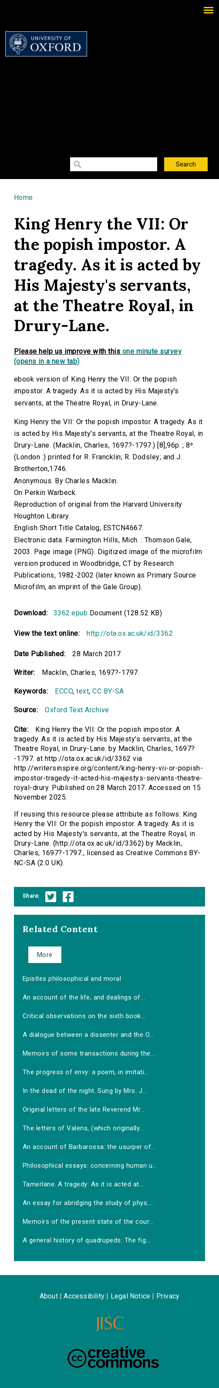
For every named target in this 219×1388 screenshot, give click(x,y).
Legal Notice (130, 1296)
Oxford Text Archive (77, 710)
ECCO (64, 691)
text (82, 691)
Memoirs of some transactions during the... (89, 1053)
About (49, 1296)
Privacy (167, 1296)
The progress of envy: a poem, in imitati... (86, 1072)
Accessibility (84, 1296)
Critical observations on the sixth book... (84, 1016)
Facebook (68, 896)
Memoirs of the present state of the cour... (88, 1221)
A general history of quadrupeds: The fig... (87, 1240)
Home (23, 197)
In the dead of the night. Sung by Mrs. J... (85, 1091)
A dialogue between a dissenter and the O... (88, 1035)
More (45, 955)
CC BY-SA (108, 691)
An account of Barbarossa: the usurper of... (89, 1147)
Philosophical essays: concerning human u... (90, 1165)
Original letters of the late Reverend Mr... (84, 1109)
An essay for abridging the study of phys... (87, 1203)
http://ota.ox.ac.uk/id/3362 (130, 633)
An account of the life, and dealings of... (84, 997)
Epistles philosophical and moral (72, 979)
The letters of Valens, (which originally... (83, 1128)
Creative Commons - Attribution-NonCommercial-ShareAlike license (113, 1357)
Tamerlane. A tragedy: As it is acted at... (83, 1184)
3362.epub (71, 613)
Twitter (50, 896)
